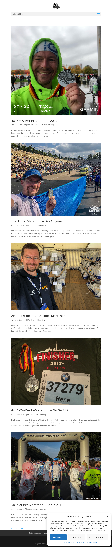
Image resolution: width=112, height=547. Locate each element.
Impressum (93, 542)
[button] (107, 516)
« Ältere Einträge (17, 528)
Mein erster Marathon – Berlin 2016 (37, 505)
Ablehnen (77, 537)
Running (51, 125)
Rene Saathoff (20, 125)
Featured (43, 125)
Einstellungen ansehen (97, 537)
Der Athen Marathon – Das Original (37, 221)
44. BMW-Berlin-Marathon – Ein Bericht (39, 410)
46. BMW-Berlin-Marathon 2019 (34, 120)
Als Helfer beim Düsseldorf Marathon (38, 315)
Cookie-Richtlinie (66, 542)
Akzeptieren (58, 537)
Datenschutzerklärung (80, 542)
